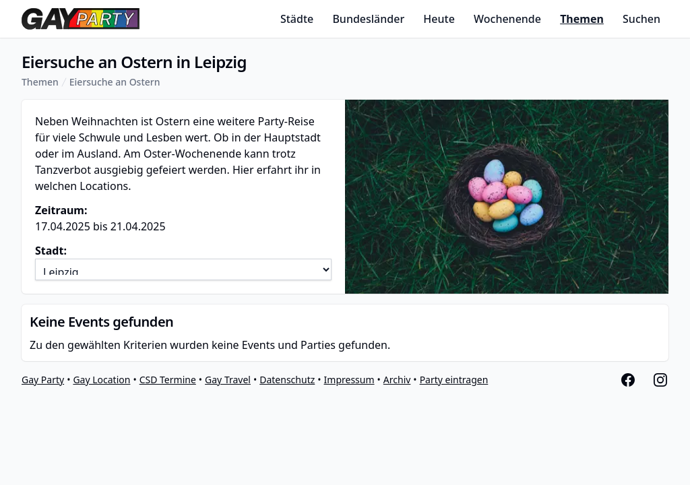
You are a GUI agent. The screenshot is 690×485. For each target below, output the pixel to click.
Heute (439, 18)
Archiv (397, 379)
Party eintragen (454, 379)
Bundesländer (368, 18)
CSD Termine (167, 379)
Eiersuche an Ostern (114, 81)
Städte (296, 18)
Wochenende (507, 18)
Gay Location (101, 379)
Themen (582, 18)
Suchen (641, 18)
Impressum (349, 379)
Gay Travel (228, 379)
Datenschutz (287, 379)
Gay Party (43, 379)
